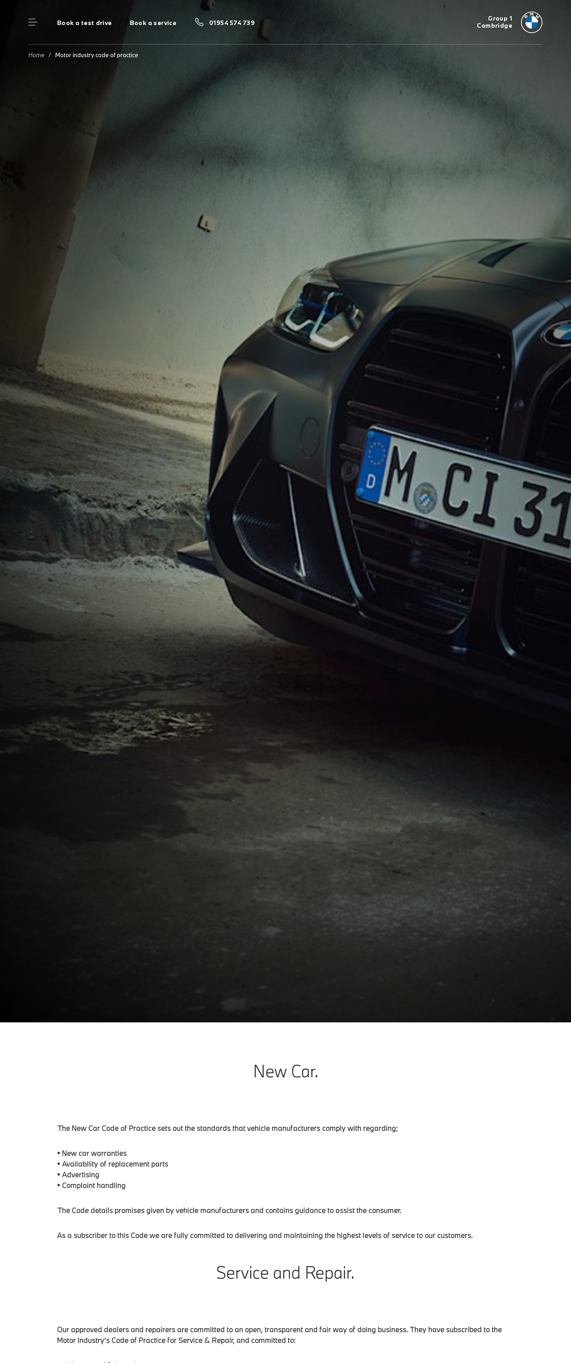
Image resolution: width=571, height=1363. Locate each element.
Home (37, 55)
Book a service (153, 23)
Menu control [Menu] (33, 22)
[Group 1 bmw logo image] (509, 22)
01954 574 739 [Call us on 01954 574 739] (232, 23)
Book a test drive (84, 23)
